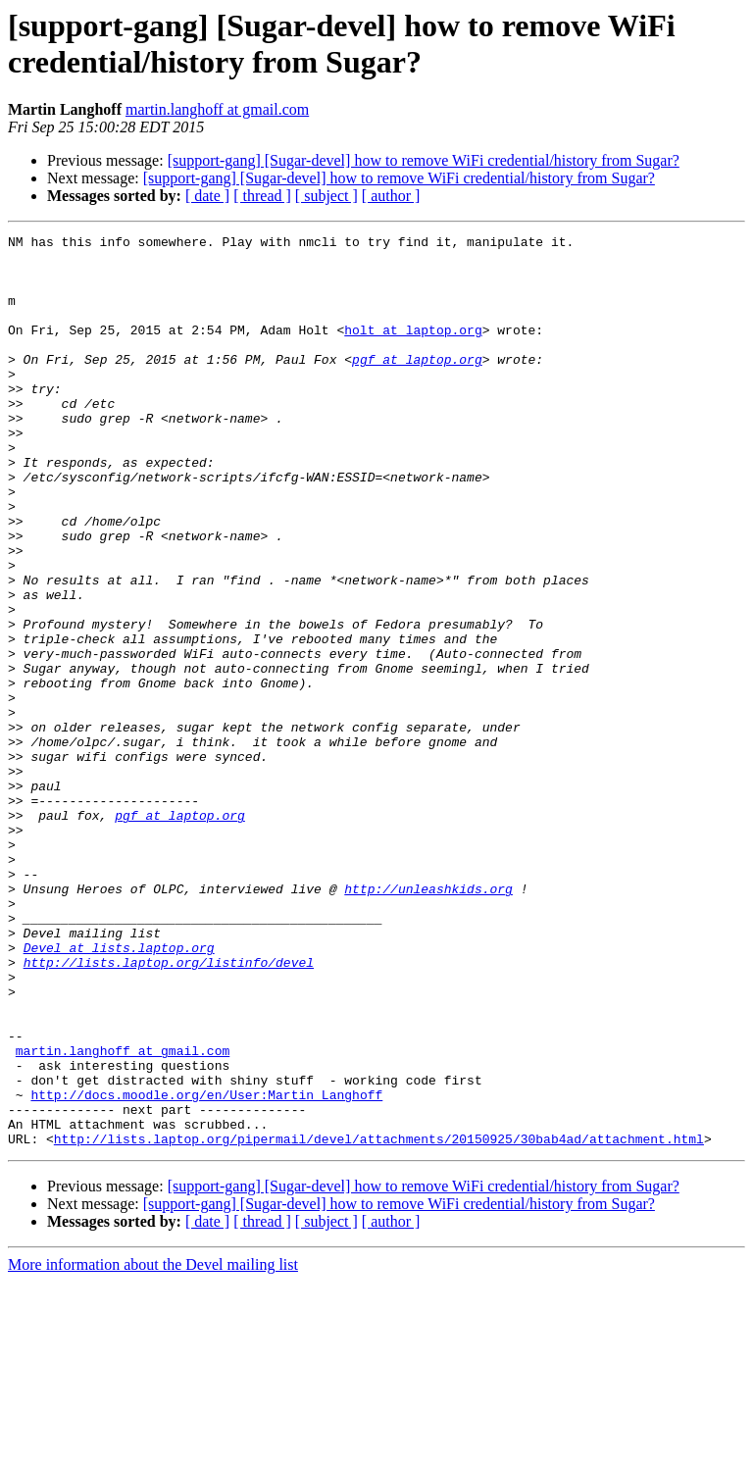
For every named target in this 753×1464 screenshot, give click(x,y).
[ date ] (207, 195)
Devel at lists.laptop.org (119, 1091)
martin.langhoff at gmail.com (217, 109)
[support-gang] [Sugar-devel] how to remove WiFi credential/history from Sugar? (423, 160)
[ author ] (391, 195)
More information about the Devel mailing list (153, 1447)
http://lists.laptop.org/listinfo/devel (169, 1109)
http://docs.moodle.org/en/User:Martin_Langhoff (206, 1268)
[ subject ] (326, 195)
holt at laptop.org (412, 350)
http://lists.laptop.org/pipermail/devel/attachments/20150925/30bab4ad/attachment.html (379, 1321)
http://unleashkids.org (428, 1021)
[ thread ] (262, 195)
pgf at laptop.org (417, 385)
